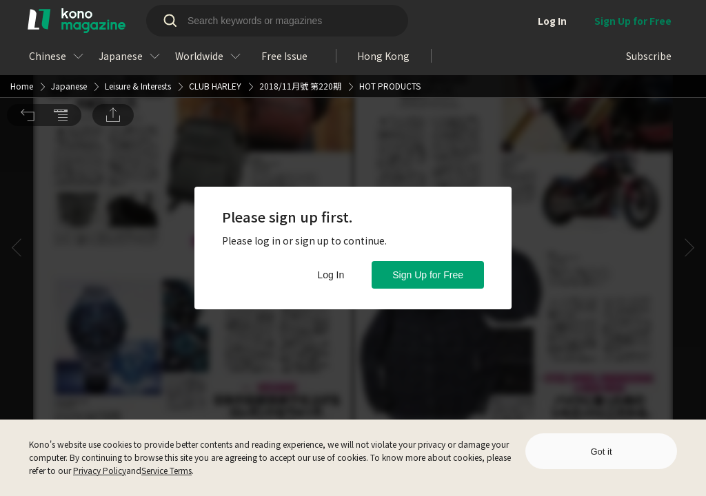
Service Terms (166, 470)
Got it (601, 451)
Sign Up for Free (427, 274)
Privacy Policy (99, 470)
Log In (330, 274)
